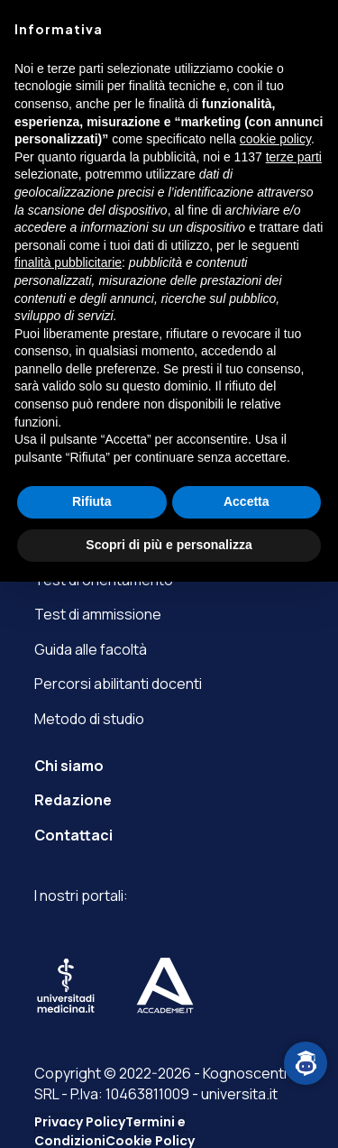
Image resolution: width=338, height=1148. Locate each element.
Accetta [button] (246, 501)
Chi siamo (69, 766)
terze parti (294, 157)
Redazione (73, 800)
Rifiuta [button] (92, 501)
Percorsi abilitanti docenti (118, 683)
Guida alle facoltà (90, 649)
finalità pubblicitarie (68, 262)
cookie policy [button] (275, 139)
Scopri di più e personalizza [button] (168, 544)
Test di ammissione (97, 614)
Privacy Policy (79, 1122)
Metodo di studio (89, 719)
